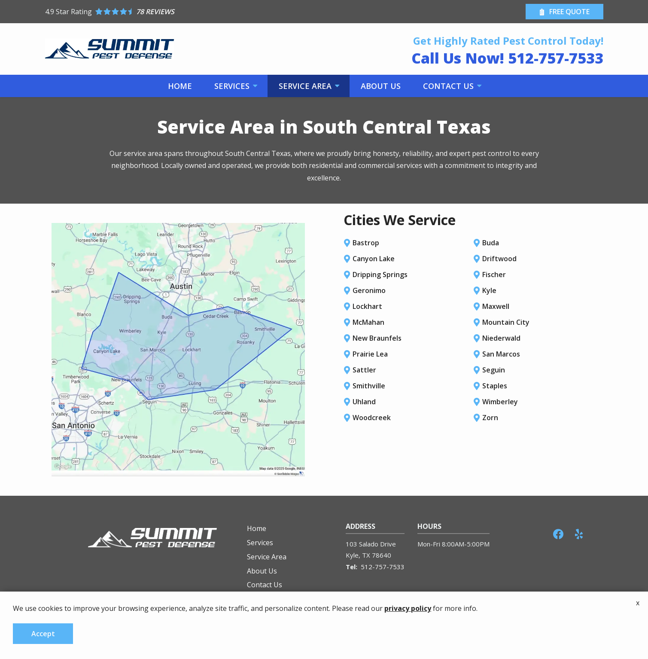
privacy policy (407, 608)
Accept (43, 633)
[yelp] (579, 533)
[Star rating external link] (184, 11)
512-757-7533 (383, 566)
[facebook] (558, 533)
